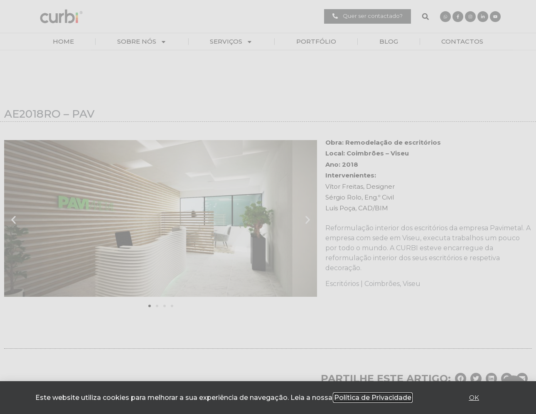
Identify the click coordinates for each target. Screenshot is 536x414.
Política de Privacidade (372, 398)
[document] (268, 207)
